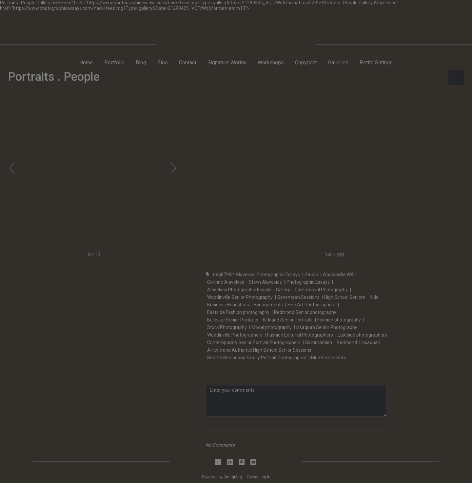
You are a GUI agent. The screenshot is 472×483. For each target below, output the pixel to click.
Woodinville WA (338, 274)
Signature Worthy (226, 62)
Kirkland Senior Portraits (288, 320)
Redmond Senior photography (305, 312)
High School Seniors (344, 297)
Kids (374, 297)
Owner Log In (258, 477)
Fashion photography (339, 320)
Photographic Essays (308, 282)
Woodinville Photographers (235, 335)
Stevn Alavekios (265, 282)
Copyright (306, 62)
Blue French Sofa (328, 358)
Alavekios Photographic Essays (239, 290)
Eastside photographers (362, 335)
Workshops (271, 62)
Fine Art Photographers (311, 305)
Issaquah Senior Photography (326, 327)
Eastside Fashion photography (238, 312)
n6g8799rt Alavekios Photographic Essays (256, 274)
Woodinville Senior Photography (240, 297)
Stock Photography (227, 327)
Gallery (283, 290)
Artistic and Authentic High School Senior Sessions (259, 350)
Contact (187, 62)
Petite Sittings (376, 62)
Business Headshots (228, 305)
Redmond (347, 342)
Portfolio (114, 62)
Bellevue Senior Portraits (232, 320)
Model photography (271, 327)
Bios (162, 62)
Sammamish (318, 342)
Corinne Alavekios (225, 282)
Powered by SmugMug (222, 477)
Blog (141, 62)
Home (86, 62)
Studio (311, 274)
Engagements (268, 305)
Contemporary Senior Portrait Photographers (254, 342)
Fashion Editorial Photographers (300, 335)
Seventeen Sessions (298, 297)
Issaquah (371, 342)
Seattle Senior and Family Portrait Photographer (256, 358)
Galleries (338, 62)
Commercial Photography (321, 290)
